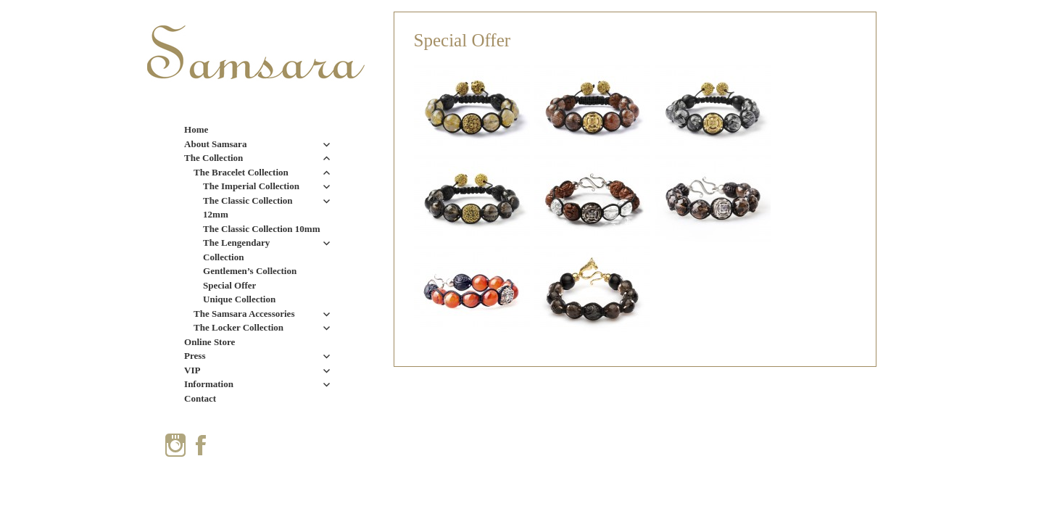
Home (196, 129)
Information (208, 383)
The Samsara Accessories (244, 313)
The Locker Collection (238, 327)
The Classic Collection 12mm (248, 207)
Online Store (209, 341)
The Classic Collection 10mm (261, 228)
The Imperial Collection (251, 186)
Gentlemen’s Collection (250, 270)
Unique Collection (239, 299)
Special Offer (229, 285)
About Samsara (215, 143)
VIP (192, 370)
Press (194, 355)
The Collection (213, 157)
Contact (200, 398)
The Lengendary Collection (236, 249)
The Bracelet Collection (241, 172)
